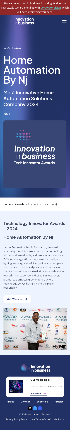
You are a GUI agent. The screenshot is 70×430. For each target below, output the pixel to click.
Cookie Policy (56, 419)
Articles (59, 401)
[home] (18, 21)
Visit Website (17, 299)
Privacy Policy (13, 419)
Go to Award (13, 48)
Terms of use (42, 419)
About (10, 401)
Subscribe (42, 401)
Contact (25, 401)
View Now (38, 393)
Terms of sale (28, 419)
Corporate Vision (51, 7)
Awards (19, 204)
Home (7, 204)
